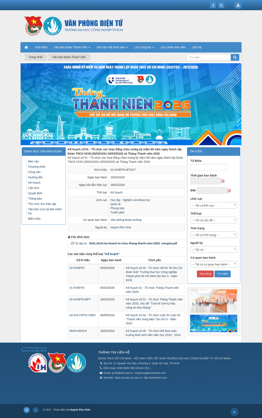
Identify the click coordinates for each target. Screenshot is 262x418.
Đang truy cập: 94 (34, 349)
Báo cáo (33, 161)
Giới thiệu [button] (41, 47)
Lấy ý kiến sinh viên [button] (173, 47)
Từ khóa (195, 160)
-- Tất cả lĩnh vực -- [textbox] (204, 205)
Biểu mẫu (34, 218)
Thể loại (195, 213)
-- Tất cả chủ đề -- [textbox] (203, 220)
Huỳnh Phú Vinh (121, 227)
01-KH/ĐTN (77, 287)
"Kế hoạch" (112, 254)
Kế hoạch (117, 192)
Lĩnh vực (196, 198)
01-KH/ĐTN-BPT (80, 299)
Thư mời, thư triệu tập (42, 204)
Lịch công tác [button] (144, 48)
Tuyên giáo (118, 212)
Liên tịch (33, 188)
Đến (193, 190)
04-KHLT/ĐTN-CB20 (83, 315)
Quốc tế (116, 204)
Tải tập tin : (125, 243)
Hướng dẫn (35, 177)
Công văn (34, 172)
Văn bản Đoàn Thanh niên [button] (72, 48)
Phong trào (118, 208)
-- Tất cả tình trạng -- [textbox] (205, 235)
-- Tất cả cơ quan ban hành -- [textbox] (211, 264)
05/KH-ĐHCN (78, 331)
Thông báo (35, 198)
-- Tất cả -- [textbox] (199, 249)
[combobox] (213, 205)
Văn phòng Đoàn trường (126, 219)
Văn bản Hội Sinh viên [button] (112, 48)
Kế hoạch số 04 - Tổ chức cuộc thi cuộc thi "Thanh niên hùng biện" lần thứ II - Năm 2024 (153, 319)
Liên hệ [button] (196, 47)
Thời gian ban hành (203, 175)
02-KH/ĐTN (77, 268)
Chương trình (36, 166)
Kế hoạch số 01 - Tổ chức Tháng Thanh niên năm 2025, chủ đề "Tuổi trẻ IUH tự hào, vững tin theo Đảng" (154, 303)
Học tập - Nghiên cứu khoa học (130, 200)
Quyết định (35, 193)
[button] (72, 243)
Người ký (196, 243)
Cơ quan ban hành (203, 257)
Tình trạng (197, 228)
